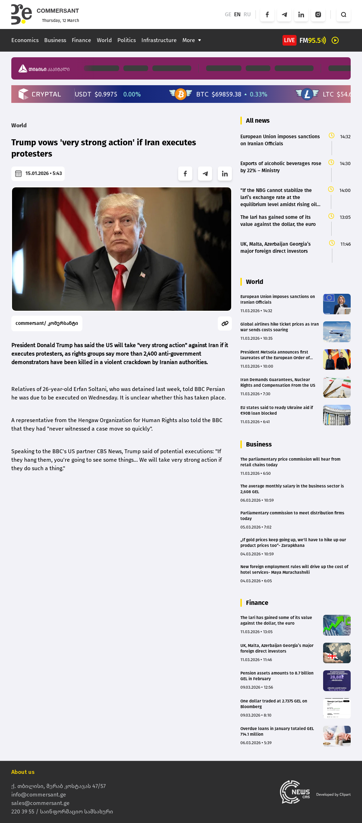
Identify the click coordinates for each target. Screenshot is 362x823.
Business (55, 40)
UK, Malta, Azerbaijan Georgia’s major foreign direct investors (277, 648)
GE (228, 14)
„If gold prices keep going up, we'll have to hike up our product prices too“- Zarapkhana (293, 542)
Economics (25, 40)
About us (23, 772)
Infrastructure (159, 40)
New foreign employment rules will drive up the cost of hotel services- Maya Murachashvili (294, 569)
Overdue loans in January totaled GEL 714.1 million (277, 731)
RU (247, 14)
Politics (126, 40)
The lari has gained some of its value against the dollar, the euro (276, 620)
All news (258, 120)
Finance (81, 40)
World (104, 40)
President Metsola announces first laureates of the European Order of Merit (275, 355)
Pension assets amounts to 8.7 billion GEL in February (277, 676)
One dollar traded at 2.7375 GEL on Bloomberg (273, 704)
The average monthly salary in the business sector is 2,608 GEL (292, 489)
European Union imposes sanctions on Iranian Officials (277, 299)
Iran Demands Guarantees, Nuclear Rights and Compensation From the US (277, 382)
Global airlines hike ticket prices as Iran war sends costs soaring (279, 327)
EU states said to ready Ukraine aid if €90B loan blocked (276, 410)
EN (237, 14)
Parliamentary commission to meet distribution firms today (292, 515)
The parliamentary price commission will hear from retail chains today (290, 462)
